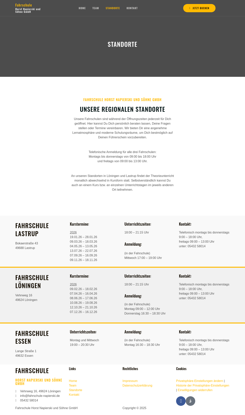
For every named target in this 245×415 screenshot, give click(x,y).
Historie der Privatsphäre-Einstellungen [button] (202, 385)
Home (82, 8)
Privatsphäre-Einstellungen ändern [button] (199, 381)
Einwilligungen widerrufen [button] (195, 390)
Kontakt (132, 8)
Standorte (113, 8)
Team (95, 8)
